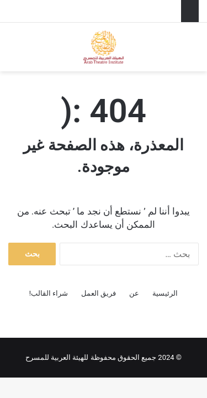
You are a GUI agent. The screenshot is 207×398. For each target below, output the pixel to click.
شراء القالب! (48, 293)
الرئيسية (165, 293)
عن (134, 293)
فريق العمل (98, 293)
